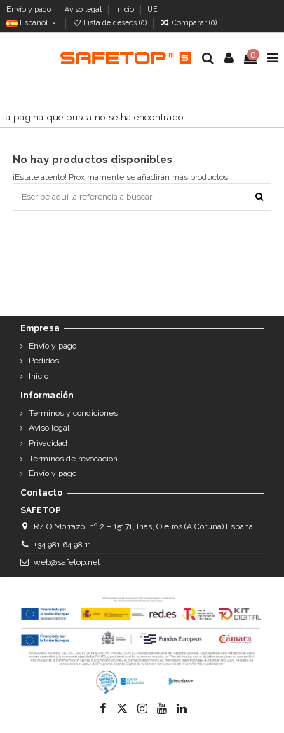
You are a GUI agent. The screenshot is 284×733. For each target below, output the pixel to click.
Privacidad (48, 443)
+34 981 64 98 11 (63, 545)
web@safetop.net (67, 562)
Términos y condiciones (73, 413)
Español (32, 22)
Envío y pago (29, 9)
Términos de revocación (73, 458)
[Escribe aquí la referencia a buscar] (259, 197)
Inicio (125, 9)
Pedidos (44, 360)
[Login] (229, 58)
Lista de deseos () (110, 22)
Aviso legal (84, 9)
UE (153, 9)
